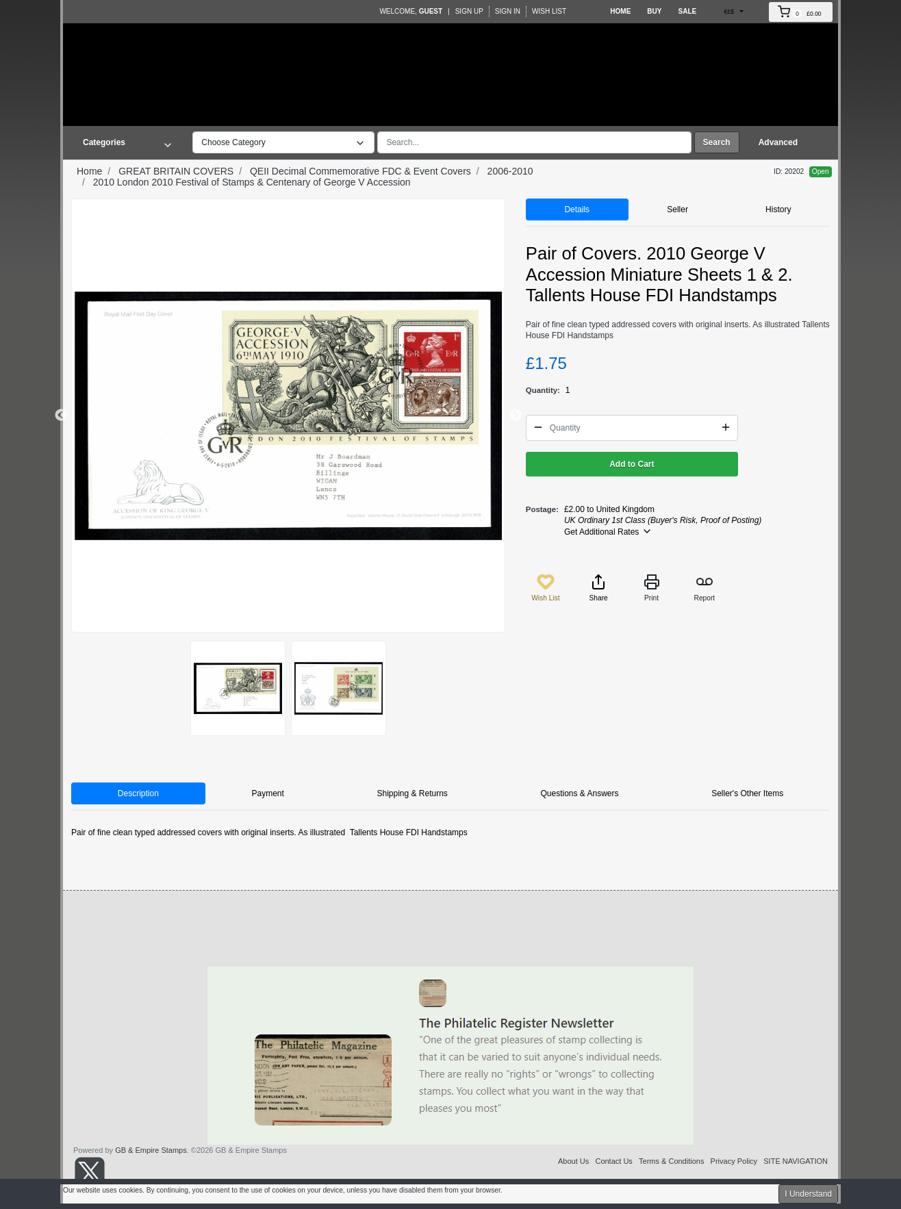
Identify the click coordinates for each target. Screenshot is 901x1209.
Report (704, 588)
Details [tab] (576, 209)
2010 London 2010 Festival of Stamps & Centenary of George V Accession (252, 182)
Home (620, 11)
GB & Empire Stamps (151, 1150)
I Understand (808, 1194)
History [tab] (778, 209)
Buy (654, 11)
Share (598, 588)
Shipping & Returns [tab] (412, 793)
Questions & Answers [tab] (579, 793)
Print (652, 588)
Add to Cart (631, 464)
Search (717, 142)
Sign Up (469, 11)
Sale (687, 11)
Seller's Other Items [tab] (747, 793)
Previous (61, 415)
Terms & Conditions (671, 1161)
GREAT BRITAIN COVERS (175, 171)
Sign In (507, 11)
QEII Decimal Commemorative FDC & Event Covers (360, 171)
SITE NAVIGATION (795, 1161)
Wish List (549, 11)
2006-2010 (510, 171)
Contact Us (613, 1161)
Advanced (778, 142)
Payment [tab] (267, 793)
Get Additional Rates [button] (608, 531)
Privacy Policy (734, 1161)
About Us (573, 1161)
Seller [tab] (677, 209)
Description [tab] (138, 793)
